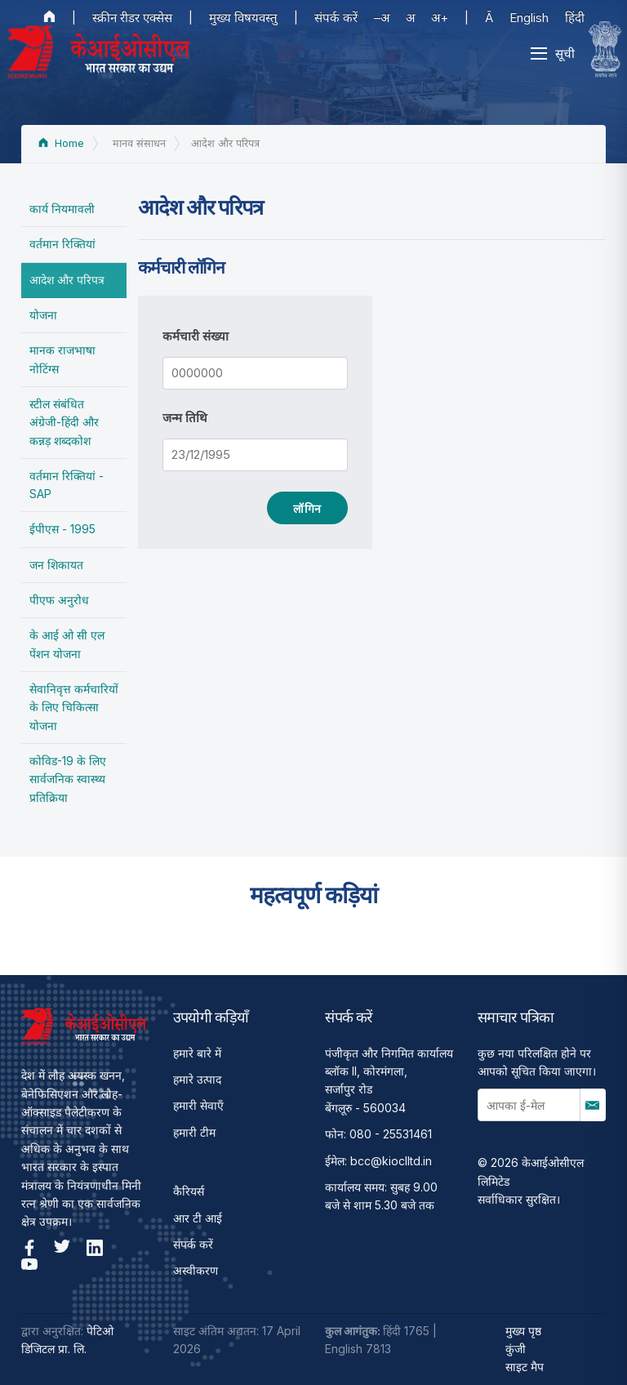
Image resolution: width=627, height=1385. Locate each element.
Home (61, 143)
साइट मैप (524, 1367)
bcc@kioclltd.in (391, 1161)
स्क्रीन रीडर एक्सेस (132, 17)
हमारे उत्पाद (197, 1079)
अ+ (439, 17)
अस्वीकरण (195, 1270)
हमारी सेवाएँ (198, 1105)
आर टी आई (197, 1218)
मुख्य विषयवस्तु (243, 17)
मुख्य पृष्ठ (523, 1331)
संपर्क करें (336, 17)
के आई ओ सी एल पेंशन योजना (66, 644)
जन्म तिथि (184, 417)
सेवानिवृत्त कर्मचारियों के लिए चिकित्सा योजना (73, 707)
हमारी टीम (194, 1132)
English (529, 17)
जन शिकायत (56, 565)
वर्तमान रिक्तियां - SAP (66, 485)
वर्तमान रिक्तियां (62, 244)
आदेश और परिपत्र (66, 280)
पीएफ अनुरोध (59, 600)
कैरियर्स (188, 1191)
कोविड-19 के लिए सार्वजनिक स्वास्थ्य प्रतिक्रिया (67, 779)
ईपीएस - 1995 (62, 529)
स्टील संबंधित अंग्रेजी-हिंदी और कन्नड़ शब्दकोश (64, 422)
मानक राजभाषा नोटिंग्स (62, 359)
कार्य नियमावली (62, 209)
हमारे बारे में (197, 1053)
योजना (43, 315)
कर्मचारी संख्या (195, 336)
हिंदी (575, 17)
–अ (381, 17)
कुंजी (515, 1349)
